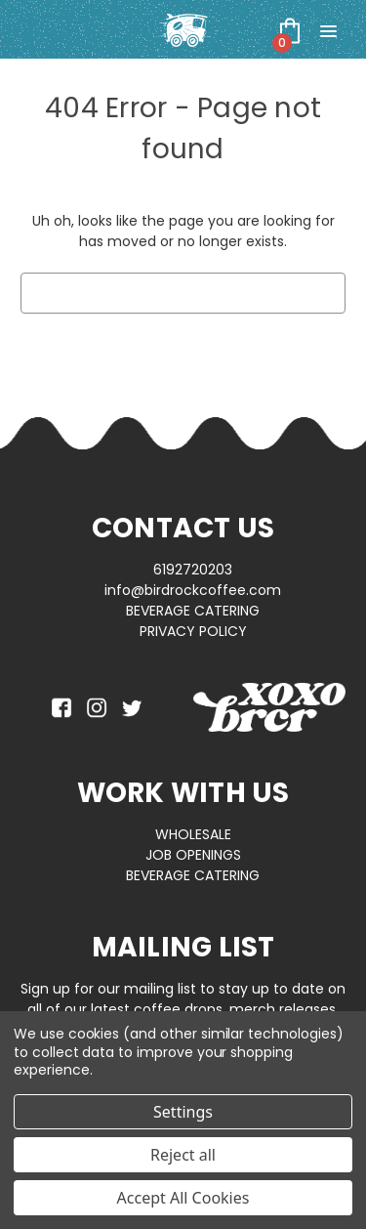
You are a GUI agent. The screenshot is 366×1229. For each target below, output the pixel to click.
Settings (183, 1112)
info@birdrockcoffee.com (192, 590)
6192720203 (192, 569)
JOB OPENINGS (193, 855)
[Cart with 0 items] (289, 30)
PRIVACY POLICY (193, 631)
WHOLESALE (193, 834)
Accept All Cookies (183, 1197)
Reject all (183, 1154)
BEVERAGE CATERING (193, 610)
